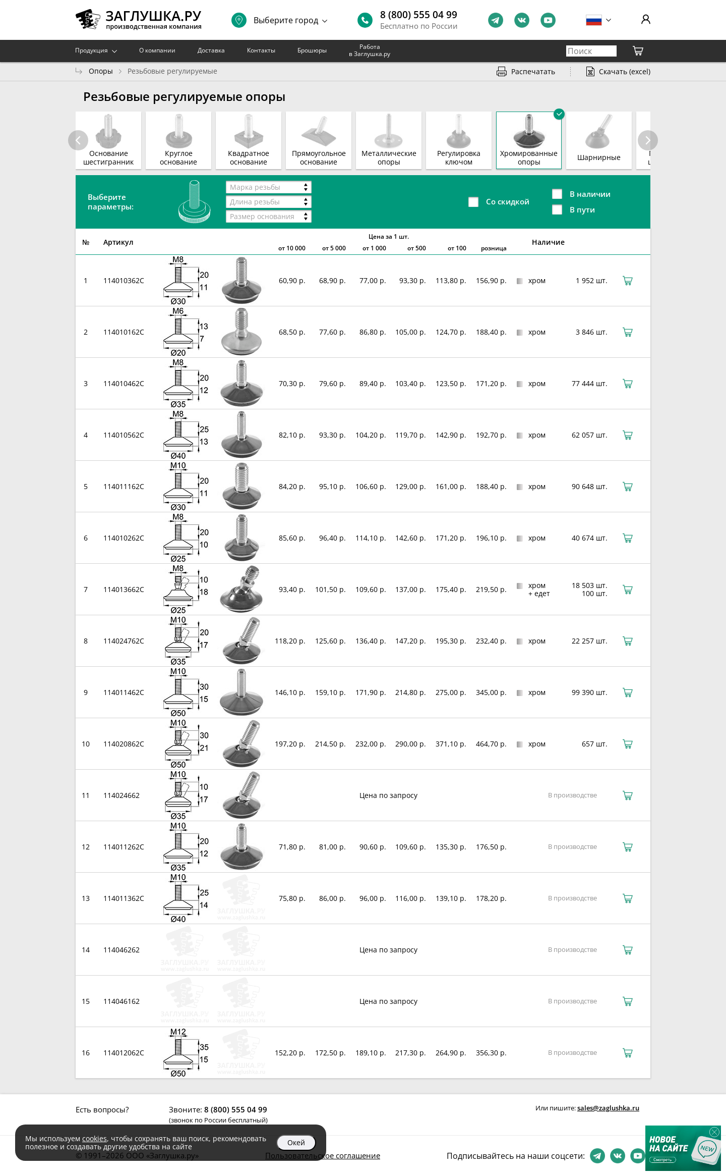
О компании (157, 50)
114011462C (123, 692)
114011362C (123, 898)
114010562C (123, 435)
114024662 (121, 795)
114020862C (123, 744)
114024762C (123, 641)
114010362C (123, 280)
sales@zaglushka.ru (608, 1107)
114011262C (123, 846)
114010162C (123, 332)
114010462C (123, 383)
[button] (648, 140)
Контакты (261, 50)
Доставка (211, 50)
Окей (296, 1142)
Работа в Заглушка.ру (369, 50)
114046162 (121, 1001)
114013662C (123, 589)
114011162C (123, 486)
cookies (94, 1138)
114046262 (121, 949)
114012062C (123, 1052)
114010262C (123, 538)
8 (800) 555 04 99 (418, 14)
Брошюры (312, 50)
